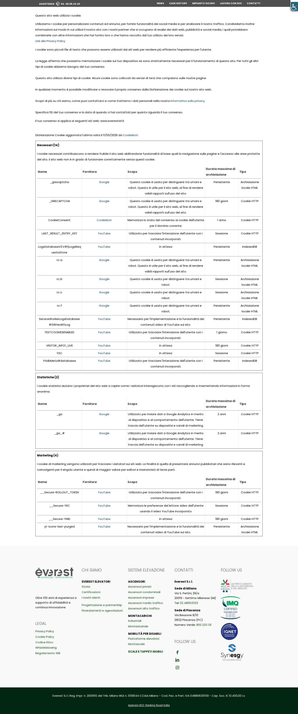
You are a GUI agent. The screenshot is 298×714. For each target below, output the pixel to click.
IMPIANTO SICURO (203, 3)
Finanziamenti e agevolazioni (102, 610)
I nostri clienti (91, 598)
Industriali (134, 621)
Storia (86, 587)
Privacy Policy (44, 631)
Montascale (136, 644)
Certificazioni (91, 592)
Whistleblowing (46, 648)
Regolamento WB (47, 653)
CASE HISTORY (178, 3)
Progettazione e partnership (102, 605)
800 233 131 (204, 625)
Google (104, 182)
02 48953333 (189, 603)
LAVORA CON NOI (231, 3)
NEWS (160, 3)
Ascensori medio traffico (145, 603)
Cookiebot (130, 135)
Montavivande (138, 626)
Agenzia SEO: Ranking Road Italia (149, 705)
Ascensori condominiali (144, 592)
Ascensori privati (139, 587)
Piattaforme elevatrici (143, 639)
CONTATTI (253, 3)
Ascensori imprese (141, 598)
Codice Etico (44, 642)
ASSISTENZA (59, 4)
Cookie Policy (44, 637)
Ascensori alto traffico (144, 608)
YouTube (104, 233)
